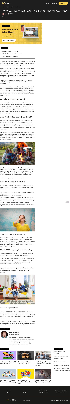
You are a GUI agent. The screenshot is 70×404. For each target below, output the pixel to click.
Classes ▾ (48, 3)
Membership (54, 3)
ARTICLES (8, 7)
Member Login (63, 3)
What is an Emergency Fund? (10, 51)
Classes (24, 391)
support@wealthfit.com (60, 393)
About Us (9, 391)
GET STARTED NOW (8, 40)
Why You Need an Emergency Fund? (12, 54)
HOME (3, 7)
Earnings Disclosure (65, 400)
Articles (25, 393)
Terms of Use (53, 400)
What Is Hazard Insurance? (59, 362)
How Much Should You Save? (10, 56)
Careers (8, 393)
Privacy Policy (58, 400)
